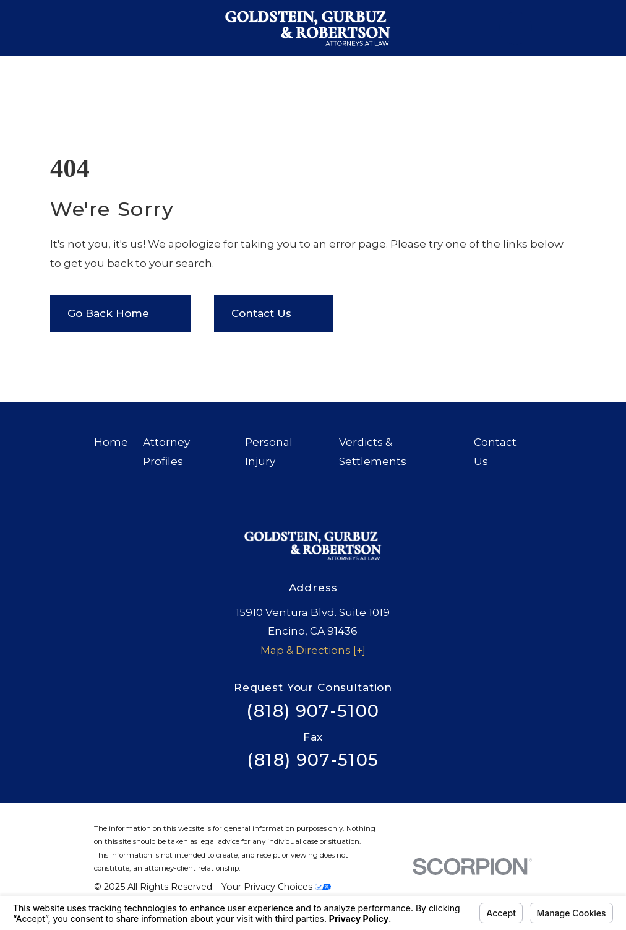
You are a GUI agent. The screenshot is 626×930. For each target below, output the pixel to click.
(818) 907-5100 (312, 711)
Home (111, 442)
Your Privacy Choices (276, 886)
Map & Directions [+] (313, 650)
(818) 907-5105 (313, 760)
